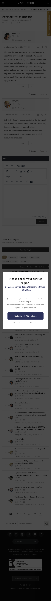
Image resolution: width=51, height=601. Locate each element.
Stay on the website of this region (25, 323)
